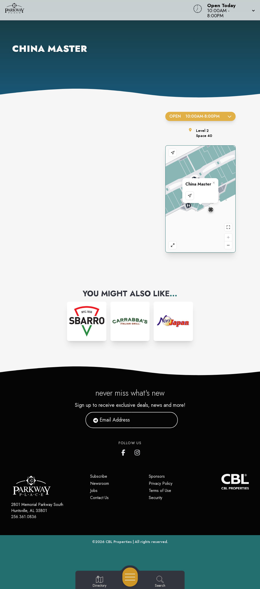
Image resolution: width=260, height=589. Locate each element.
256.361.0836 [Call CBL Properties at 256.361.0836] (23, 517)
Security (155, 498)
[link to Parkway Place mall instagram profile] (138, 451)
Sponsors (157, 476)
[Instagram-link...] (86, 321)
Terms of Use (160, 490)
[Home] (98, 10)
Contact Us (99, 498)
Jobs (94, 490)
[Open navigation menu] (130, 577)
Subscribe (98, 476)
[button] (229, 10)
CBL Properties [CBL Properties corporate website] (119, 541)
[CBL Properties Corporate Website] (221, 482)
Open (200, 116)
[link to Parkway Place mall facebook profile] (124, 451)
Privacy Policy (160, 483)
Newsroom (99, 483)
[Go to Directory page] (100, 582)
